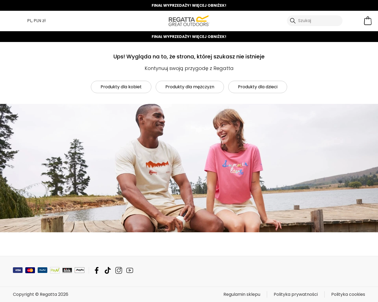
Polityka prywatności (296, 294)
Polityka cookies (348, 294)
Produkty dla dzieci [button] (257, 87)
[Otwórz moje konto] (354, 20)
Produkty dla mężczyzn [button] (189, 87)
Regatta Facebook (96, 270)
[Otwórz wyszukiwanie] (315, 20)
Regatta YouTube (129, 270)
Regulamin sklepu (241, 294)
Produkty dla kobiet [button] (121, 87)
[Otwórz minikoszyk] (367, 20)
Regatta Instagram (118, 270)
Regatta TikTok (107, 270)
